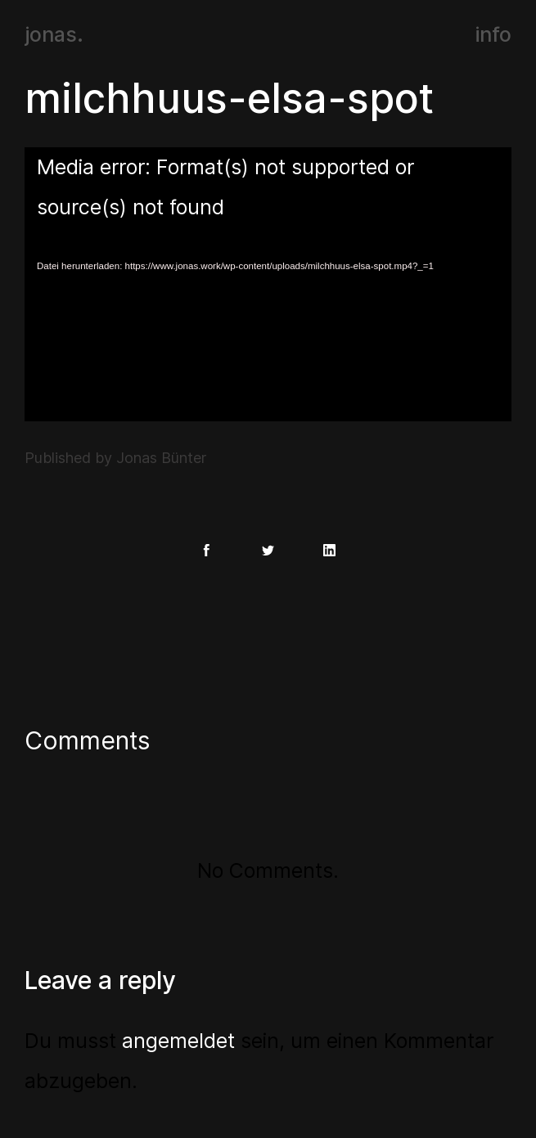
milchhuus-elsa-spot (229, 98)
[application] (268, 284)
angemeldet (178, 1040)
